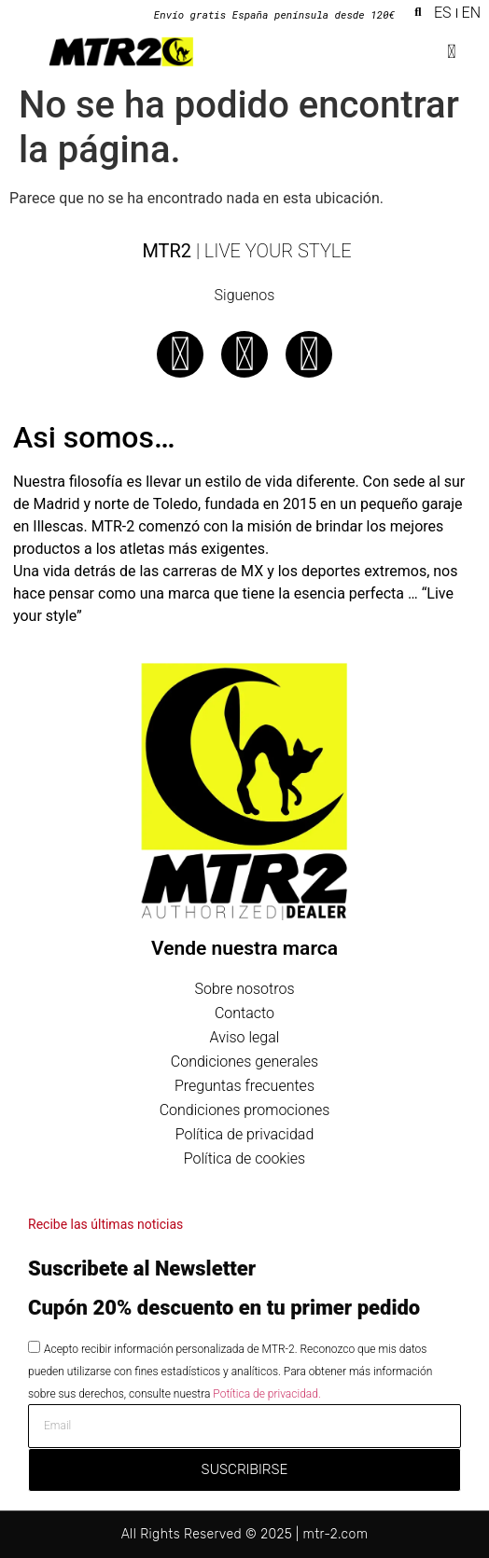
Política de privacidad (244, 1134)
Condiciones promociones (245, 1110)
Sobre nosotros (245, 989)
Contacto (244, 1013)
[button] (418, 12)
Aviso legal (245, 1037)
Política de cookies (244, 1158)
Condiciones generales (244, 1061)
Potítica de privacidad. (266, 1392)
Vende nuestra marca (244, 948)
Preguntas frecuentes (244, 1086)
